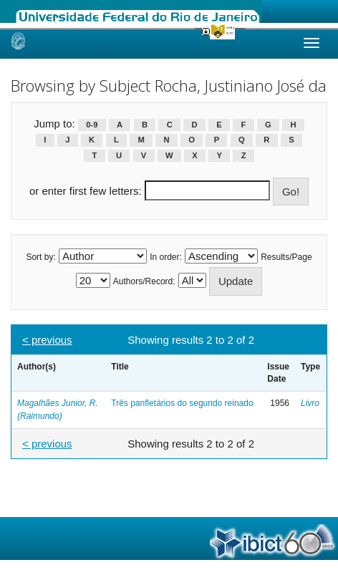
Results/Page (286, 257)
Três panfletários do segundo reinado (182, 403)
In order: (166, 257)
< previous (47, 340)
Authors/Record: (144, 281)
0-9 (91, 124)
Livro (310, 403)
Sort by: (40, 257)
